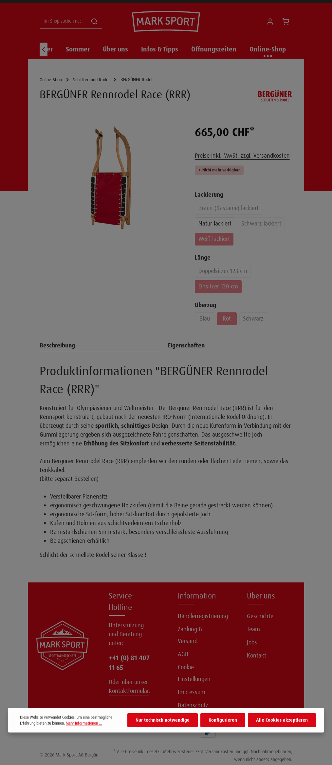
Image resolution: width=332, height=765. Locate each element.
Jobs (252, 642)
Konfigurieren (223, 733)
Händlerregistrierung (203, 616)
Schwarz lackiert (261, 223)
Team (253, 629)
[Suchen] (94, 21)
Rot (227, 319)
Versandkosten (219, 752)
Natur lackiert (214, 223)
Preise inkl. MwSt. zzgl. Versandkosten (242, 156)
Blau (204, 319)
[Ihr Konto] (270, 21)
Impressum (191, 692)
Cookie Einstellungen (194, 673)
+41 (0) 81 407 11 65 (129, 663)
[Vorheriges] (43, 49)
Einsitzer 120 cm (218, 286)
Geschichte (260, 616)
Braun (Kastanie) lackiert (228, 208)
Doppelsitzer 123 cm (222, 271)
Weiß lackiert (214, 239)
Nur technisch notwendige (163, 733)
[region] (110, 177)
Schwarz (253, 319)
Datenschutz (193, 705)
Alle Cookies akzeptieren (282, 733)
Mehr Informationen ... (84, 735)
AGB (183, 654)
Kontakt (256, 655)
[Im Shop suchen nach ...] (63, 21)
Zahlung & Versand (190, 635)
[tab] (101, 346)
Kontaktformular (129, 691)
